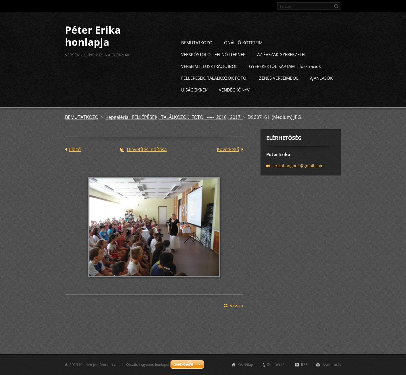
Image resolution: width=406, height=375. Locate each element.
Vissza (236, 316)
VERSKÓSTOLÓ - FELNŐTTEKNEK (213, 65)
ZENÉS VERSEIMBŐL (278, 88)
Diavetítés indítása (147, 160)
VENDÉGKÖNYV (234, 100)
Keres (336, 6)
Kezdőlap (245, 367)
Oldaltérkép (277, 367)
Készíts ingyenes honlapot (147, 367)
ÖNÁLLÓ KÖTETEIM (243, 53)
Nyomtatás (332, 367)
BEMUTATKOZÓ (196, 53)
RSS (304, 367)
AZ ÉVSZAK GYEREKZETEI (281, 65)
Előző (75, 160)
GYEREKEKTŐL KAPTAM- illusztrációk (285, 76)
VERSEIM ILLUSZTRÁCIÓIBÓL (209, 76)
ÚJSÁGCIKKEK (194, 100)
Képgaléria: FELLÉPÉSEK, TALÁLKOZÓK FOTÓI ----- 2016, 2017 (174, 127)
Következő (228, 160)
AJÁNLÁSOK (321, 88)
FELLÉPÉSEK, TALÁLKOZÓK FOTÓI (214, 88)
